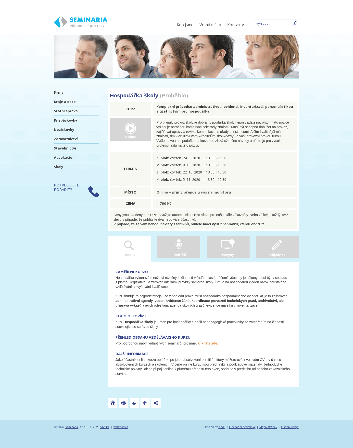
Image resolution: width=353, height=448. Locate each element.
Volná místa (210, 24)
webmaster (120, 427)
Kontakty (235, 24)
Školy (58, 166)
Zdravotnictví (66, 139)
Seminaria (71, 427)
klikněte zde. (208, 343)
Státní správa (66, 111)
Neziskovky (64, 129)
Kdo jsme (185, 24)
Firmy (58, 92)
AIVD (221, 427)
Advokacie (63, 157)
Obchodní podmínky (242, 427)
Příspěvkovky (65, 120)
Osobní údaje (290, 427)
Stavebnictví (65, 148)
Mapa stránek (268, 427)
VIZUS (104, 427)
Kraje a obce (65, 101)
